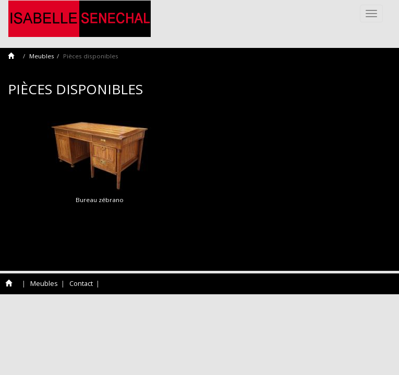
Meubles (41, 56)
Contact (81, 283)
